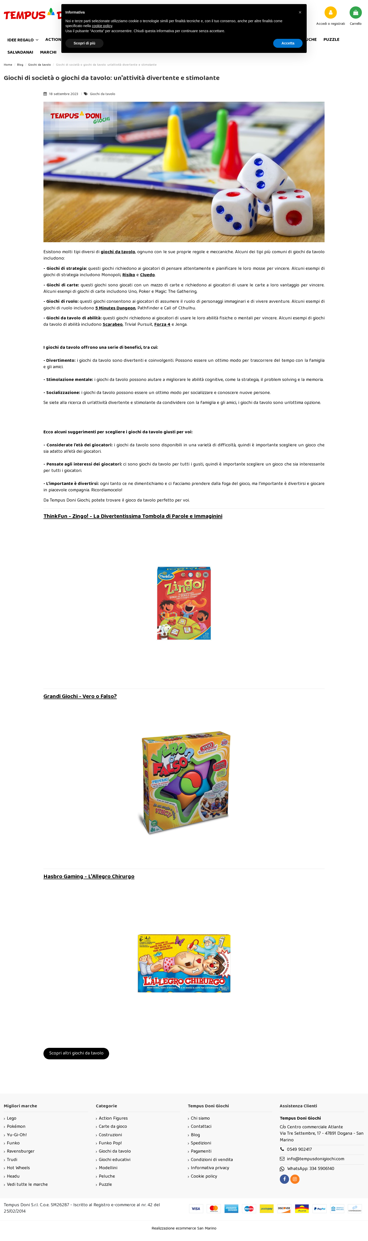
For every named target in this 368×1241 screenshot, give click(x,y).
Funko (13, 1143)
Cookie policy (204, 1177)
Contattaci (201, 1127)
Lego (11, 1119)
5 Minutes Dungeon (115, 308)
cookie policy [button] (102, 26)
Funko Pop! (110, 1143)
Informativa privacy (210, 1168)
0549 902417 (299, 1150)
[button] (300, 12)
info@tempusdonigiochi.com (315, 1159)
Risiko (128, 275)
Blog (195, 1135)
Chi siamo (200, 1119)
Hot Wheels (18, 1168)
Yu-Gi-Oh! (17, 1135)
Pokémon (16, 1127)
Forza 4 (162, 325)
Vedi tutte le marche (27, 1185)
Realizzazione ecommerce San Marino (184, 1228)
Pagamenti (201, 1152)
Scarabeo (113, 325)
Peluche (107, 1177)
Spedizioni (201, 1143)
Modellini (108, 1168)
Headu (13, 1177)
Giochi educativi (114, 1160)
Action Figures (113, 1119)
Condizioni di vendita (212, 1160)
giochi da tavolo (118, 252)
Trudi (12, 1160)
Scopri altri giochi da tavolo (76, 1054)
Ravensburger (20, 1152)
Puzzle (105, 1185)
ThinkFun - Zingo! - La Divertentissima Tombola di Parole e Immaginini (132, 517)
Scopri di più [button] (84, 43)
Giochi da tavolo (102, 94)
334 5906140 (321, 1169)
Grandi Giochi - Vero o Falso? (80, 697)
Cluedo (147, 275)
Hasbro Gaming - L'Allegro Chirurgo (88, 877)
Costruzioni (110, 1135)
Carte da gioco (113, 1127)
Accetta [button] (287, 43)
